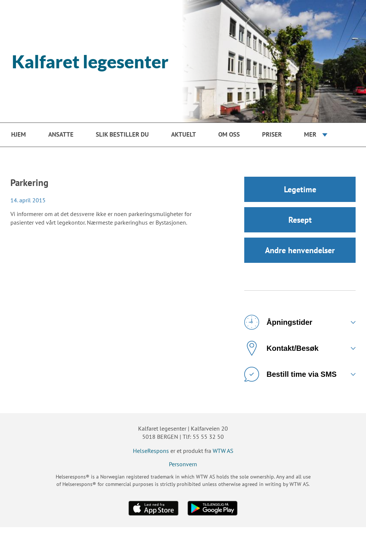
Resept (300, 220)
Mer (310, 134)
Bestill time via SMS (290, 374)
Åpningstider (278, 322)
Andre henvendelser (300, 250)
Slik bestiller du (122, 134)
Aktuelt (183, 134)
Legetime (300, 189)
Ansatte (60, 134)
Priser (272, 134)
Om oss (229, 134)
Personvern (183, 464)
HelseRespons (151, 450)
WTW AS (223, 450)
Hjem (18, 134)
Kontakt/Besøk (281, 348)
